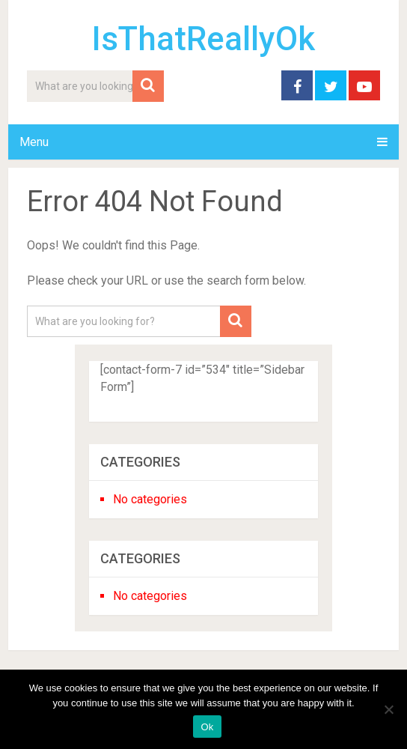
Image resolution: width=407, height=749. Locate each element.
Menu (34, 142)
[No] (388, 709)
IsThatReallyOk (203, 38)
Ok (207, 727)
